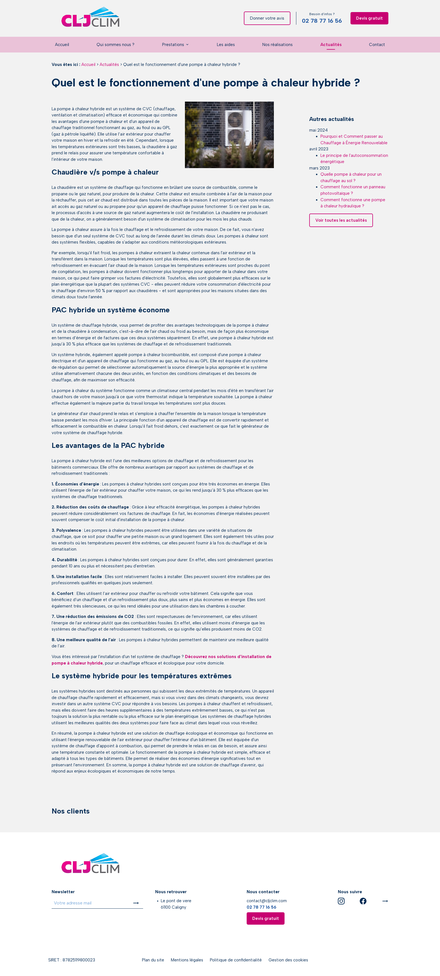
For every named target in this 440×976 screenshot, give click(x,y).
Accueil (62, 44)
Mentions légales (187, 960)
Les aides (226, 44)
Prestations (173, 44)
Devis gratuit (369, 18)
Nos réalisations (277, 44)
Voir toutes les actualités (341, 206)
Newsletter (63, 891)
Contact (377, 44)
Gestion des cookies (288, 960)
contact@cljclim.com (267, 900)
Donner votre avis (267, 18)
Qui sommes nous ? (115, 44)
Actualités (331, 44)
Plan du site (153, 960)
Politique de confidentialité (236, 960)
